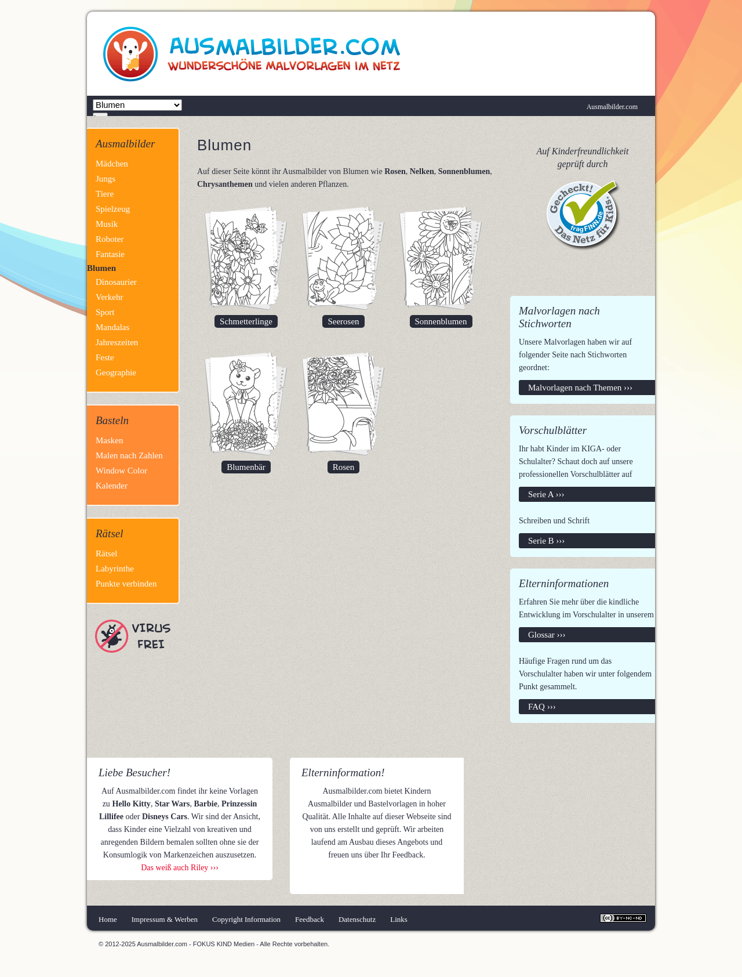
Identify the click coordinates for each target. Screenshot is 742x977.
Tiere (105, 193)
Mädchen (112, 163)
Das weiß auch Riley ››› (180, 867)
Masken (109, 440)
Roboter (109, 239)
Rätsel (107, 553)
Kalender (112, 485)
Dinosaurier (116, 282)
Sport (105, 312)
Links (399, 919)
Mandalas (112, 327)
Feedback (309, 919)
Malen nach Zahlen (129, 455)
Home (108, 919)
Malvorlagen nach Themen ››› (580, 387)
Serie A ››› (546, 494)
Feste (105, 357)
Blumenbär (246, 467)
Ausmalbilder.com (612, 107)
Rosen (344, 467)
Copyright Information (246, 919)
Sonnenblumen (441, 321)
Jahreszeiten (117, 342)
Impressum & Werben (165, 919)
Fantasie (110, 254)
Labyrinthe (115, 568)
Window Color (121, 470)
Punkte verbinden (126, 583)
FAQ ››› (542, 706)
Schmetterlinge (246, 321)
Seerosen (343, 321)
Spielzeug (113, 209)
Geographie (116, 372)
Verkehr (109, 297)
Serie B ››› (546, 540)
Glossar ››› (547, 634)
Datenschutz (357, 919)
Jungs (105, 178)
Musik (107, 224)
